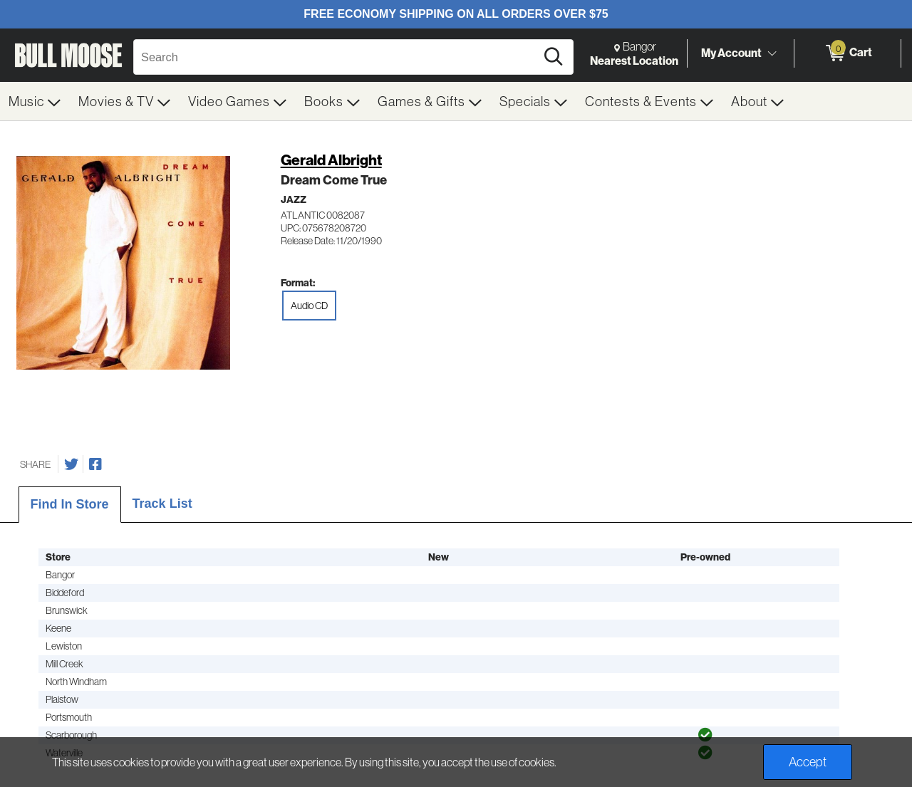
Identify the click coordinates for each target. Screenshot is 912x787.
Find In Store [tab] (70, 504)
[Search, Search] (336, 57)
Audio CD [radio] (309, 305)
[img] (705, 735)
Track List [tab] (162, 503)
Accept (807, 762)
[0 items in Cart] (847, 53)
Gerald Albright (331, 160)
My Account (731, 53)
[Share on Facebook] (95, 464)
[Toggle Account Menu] (771, 53)
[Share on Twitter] (71, 464)
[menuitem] (35, 101)
